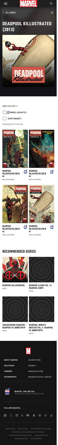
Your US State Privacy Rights (41, 429)
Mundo (12, 179)
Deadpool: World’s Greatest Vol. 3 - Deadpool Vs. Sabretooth (41, 328)
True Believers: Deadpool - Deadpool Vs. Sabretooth (14, 326)
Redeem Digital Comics (39, 377)
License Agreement (41, 435)
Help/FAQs (9, 366)
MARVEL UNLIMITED (18, 112)
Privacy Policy (23, 429)
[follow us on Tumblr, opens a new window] (22, 416)
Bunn (4, 179)
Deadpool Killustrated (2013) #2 (11, 229)
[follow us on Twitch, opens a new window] (45, 416)
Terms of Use (10, 429)
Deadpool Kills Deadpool (13, 285)
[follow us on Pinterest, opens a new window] (40, 415)
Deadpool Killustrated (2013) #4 (11, 173)
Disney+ (32, 366)
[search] (51, 4)
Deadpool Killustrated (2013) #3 (37, 173)
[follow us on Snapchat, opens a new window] (34, 415)
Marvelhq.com (35, 371)
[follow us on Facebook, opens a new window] (5, 416)
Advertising (34, 360)
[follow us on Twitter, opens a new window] (11, 416)
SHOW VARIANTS (14, 118)
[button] (4, 3)
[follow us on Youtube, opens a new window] (27, 415)
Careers (8, 371)
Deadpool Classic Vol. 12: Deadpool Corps (40, 286)
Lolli (7, 179)
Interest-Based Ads (21, 438)
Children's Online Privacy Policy (20, 435)
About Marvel (11, 360)
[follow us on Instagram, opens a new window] (17, 416)
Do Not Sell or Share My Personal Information (28, 432)
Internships (10, 377)
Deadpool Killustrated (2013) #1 (37, 229)
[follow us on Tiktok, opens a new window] (51, 416)
